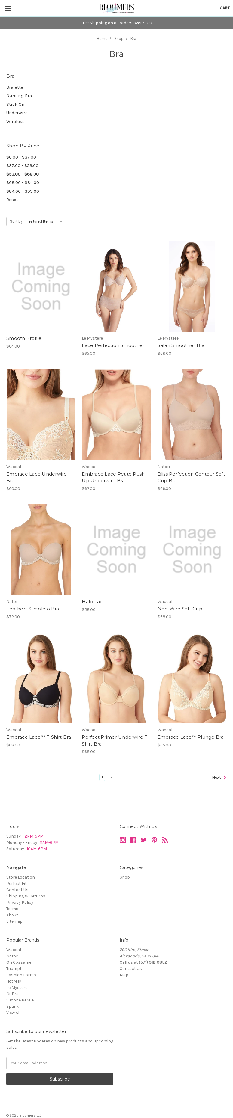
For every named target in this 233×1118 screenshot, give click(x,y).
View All (13, 1012)
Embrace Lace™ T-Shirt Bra (38, 737)
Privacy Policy (19, 902)
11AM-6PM (49, 842)
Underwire (17, 112)
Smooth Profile (24, 338)
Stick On (15, 104)
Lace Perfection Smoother (113, 345)
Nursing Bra (19, 95)
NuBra (12, 993)
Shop (125, 877)
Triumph (14, 968)
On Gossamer (19, 962)
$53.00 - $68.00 (22, 174)
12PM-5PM (33, 836)
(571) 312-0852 (153, 962)
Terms (12, 908)
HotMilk (13, 981)
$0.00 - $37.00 (21, 157)
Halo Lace (94, 601)
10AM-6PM (37, 848)
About (12, 915)
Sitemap (14, 921)
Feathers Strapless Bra (32, 609)
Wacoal (13, 949)
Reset (12, 199)
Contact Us (17, 889)
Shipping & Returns (25, 896)
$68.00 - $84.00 (22, 182)
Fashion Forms (21, 974)
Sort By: (16, 221)
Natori (12, 956)
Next (219, 778)
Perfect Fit (16, 883)
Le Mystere (16, 987)
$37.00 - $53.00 (22, 165)
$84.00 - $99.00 (22, 191)
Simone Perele (20, 1000)
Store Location (20, 877)
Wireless (15, 121)
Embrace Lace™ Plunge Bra (191, 737)
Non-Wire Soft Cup (180, 609)
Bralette (14, 87)
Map (124, 974)
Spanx (12, 1006)
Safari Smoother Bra (181, 345)
